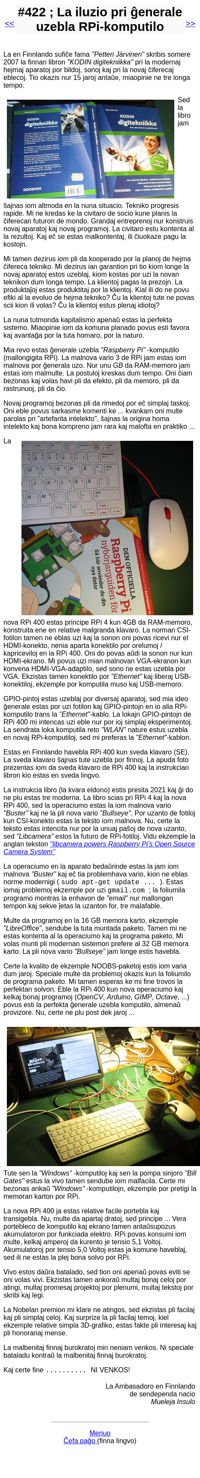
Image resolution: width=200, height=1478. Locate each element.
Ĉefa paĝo (80, 1444)
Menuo (100, 1437)
